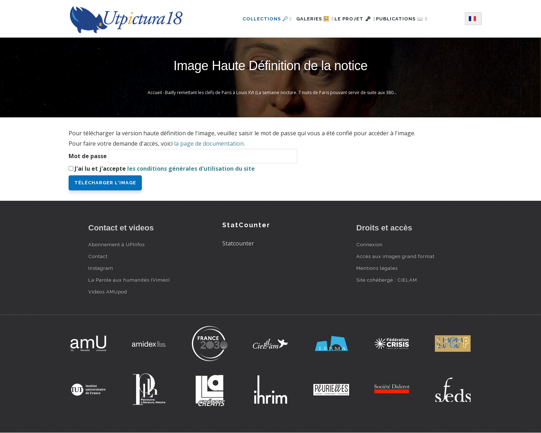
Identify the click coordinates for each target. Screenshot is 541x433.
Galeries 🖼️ (307, 18)
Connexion (369, 244)
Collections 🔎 (255, 18)
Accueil (155, 92)
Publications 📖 (410, 18)
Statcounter (238, 243)
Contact (98, 256)
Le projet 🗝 (355, 18)
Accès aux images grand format (395, 256)
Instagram (100, 268)
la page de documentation (209, 143)
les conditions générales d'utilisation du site (191, 168)
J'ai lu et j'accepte (165, 168)
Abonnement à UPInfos (116, 244)
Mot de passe (88, 156)
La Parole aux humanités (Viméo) (129, 280)
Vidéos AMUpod (107, 292)
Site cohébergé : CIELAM (386, 280)
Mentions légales (377, 268)
